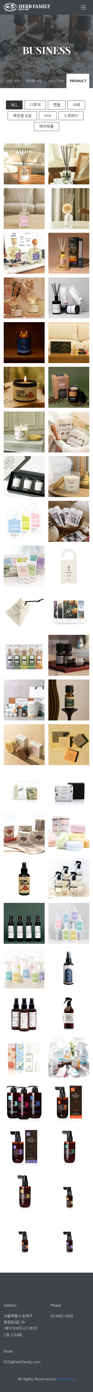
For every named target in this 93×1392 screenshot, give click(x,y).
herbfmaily (65, 1378)
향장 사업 (13, 80)
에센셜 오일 (22, 115)
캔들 (56, 104)
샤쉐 (76, 104)
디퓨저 (35, 104)
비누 (47, 115)
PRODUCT (78, 80)
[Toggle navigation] (83, 7)
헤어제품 (46, 126)
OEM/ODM (55, 80)
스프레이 (71, 115)
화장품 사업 (34, 80)
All (14, 104)
